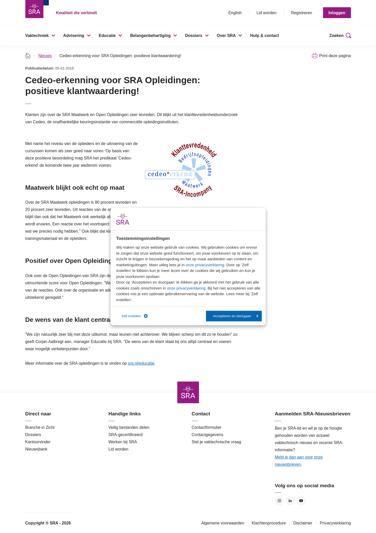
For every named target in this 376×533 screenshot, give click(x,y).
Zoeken (336, 35)
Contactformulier (207, 427)
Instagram (279, 500)
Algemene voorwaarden (222, 523)
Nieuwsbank (36, 449)
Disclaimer (302, 523)
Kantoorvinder (38, 442)
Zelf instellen (134, 316)
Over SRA (226, 35)
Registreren (301, 13)
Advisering (73, 35)
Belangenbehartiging (150, 35)
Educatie (107, 35)
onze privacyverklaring (205, 265)
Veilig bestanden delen (129, 427)
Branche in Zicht (40, 427)
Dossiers (193, 35)
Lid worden (266, 13)
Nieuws (45, 56)
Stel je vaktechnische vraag (216, 442)
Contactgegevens (208, 434)
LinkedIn (290, 500)
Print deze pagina (335, 56)
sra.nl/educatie (141, 363)
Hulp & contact (264, 35)
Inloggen (337, 13)
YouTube (301, 500)
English (235, 13)
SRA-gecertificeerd (126, 434)
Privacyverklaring (335, 523)
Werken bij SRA (123, 442)
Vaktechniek (37, 35)
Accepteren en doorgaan (235, 316)
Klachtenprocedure (269, 523)
